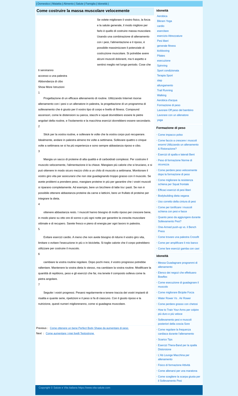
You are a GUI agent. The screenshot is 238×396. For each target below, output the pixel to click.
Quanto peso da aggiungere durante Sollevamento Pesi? (179, 219)
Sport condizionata (168, 70)
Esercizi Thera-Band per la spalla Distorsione (177, 347)
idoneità (102, 3)
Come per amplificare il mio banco (178, 242)
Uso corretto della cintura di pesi (177, 201)
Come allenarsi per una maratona (177, 370)
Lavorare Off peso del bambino (175, 110)
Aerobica (162, 16)
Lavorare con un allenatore (172, 115)
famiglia (91, 3)
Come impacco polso (170, 134)
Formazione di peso (168, 105)
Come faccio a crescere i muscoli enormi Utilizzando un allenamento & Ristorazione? (178, 144)
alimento (68, 3)
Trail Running (165, 90)
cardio (160, 26)
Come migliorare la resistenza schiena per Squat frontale (175, 182)
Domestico (44, 3)
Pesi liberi (162, 40)
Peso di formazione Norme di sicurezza (175, 162)
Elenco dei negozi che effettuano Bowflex (177, 274)
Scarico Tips (165, 339)
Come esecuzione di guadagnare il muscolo (178, 284)
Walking (161, 95)
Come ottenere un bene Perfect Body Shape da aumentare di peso (89, 328)
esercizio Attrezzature (169, 35)
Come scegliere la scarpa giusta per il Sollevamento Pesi (179, 378)
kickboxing (163, 50)
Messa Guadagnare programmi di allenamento (177, 264)
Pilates (161, 55)
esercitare (163, 31)
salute (79, 3)
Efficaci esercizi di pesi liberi (174, 190)
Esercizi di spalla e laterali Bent (176, 154)
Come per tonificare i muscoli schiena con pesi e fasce (175, 209)
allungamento (165, 85)
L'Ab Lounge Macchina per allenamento (173, 357)
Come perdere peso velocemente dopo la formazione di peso (177, 172)
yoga (160, 120)
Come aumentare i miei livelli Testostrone (70, 333)
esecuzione (163, 60)
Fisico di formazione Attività (174, 365)
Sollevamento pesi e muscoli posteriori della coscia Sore (175, 321)
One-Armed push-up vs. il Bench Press (177, 229)
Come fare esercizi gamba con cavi (178, 248)
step (159, 80)
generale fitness (166, 45)
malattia (56, 3)
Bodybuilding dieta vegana (173, 195)
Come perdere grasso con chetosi (178, 304)
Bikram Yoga (164, 21)
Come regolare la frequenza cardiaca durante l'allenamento (176, 331)
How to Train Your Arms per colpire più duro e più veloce (178, 311)
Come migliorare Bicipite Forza (176, 292)
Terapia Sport (165, 75)
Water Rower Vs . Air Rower (174, 298)
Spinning (162, 65)
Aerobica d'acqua (167, 100)
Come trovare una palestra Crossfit (178, 237)
